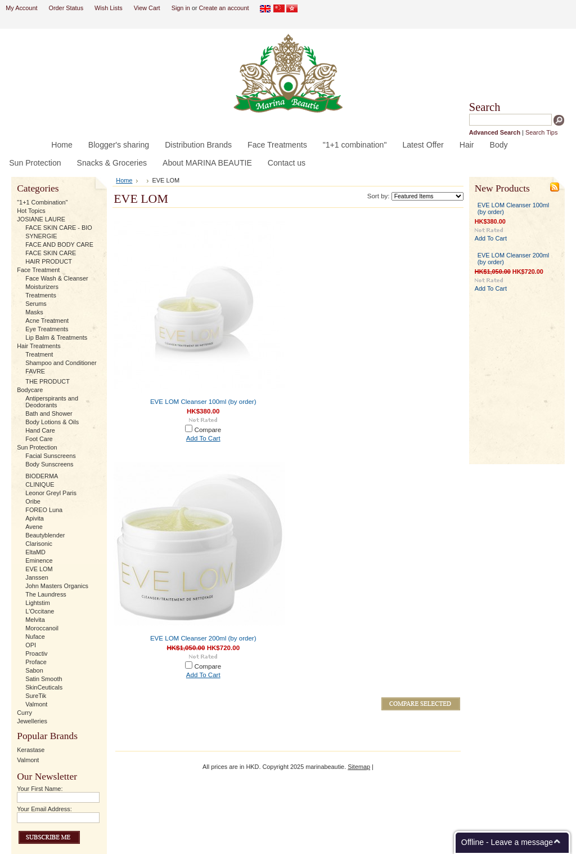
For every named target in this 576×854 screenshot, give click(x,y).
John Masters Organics (56, 585)
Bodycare (30, 389)
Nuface (34, 636)
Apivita (34, 518)
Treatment (39, 354)
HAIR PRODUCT (48, 261)
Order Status (65, 8)
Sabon (34, 670)
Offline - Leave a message (507, 842)
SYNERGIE (41, 236)
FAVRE (35, 371)
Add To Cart (203, 438)
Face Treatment (38, 269)
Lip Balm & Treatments (56, 337)
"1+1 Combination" (42, 202)
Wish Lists (108, 8)
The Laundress (45, 594)
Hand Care (40, 430)
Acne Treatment (47, 320)
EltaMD (35, 552)
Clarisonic (38, 543)
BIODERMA (41, 476)
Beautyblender (45, 535)
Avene (34, 526)
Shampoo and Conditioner (60, 362)
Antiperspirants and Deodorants (51, 401)
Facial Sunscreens (50, 455)
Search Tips (541, 132)
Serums (35, 303)
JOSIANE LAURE (41, 219)
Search (485, 107)
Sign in (181, 8)
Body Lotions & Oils (52, 422)
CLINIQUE (39, 484)
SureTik (35, 695)
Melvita (34, 619)
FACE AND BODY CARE (59, 244)
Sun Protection (37, 447)
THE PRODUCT (47, 381)
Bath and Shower (48, 413)
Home (124, 180)
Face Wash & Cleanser (56, 278)
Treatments (40, 295)
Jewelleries (32, 721)
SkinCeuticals (43, 687)
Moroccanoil (41, 628)
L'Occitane (39, 611)
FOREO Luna (43, 509)
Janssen (36, 577)
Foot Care (38, 438)
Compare (208, 429)
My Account (21, 8)
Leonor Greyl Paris (50, 493)
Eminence (38, 560)
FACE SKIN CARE (50, 253)
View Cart (147, 8)
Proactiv (36, 653)
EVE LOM (38, 569)
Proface (35, 662)
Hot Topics (31, 210)
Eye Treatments (46, 329)
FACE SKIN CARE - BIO (58, 227)
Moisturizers (41, 286)
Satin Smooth (43, 678)
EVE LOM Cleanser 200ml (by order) (203, 638)
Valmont (36, 704)
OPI (30, 645)
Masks (34, 312)
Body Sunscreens (49, 464)
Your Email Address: (44, 809)
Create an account (224, 8)
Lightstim (37, 602)
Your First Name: (39, 788)
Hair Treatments (38, 346)
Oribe (32, 501)
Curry (24, 712)
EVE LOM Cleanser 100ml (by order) (203, 401)
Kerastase (30, 749)
